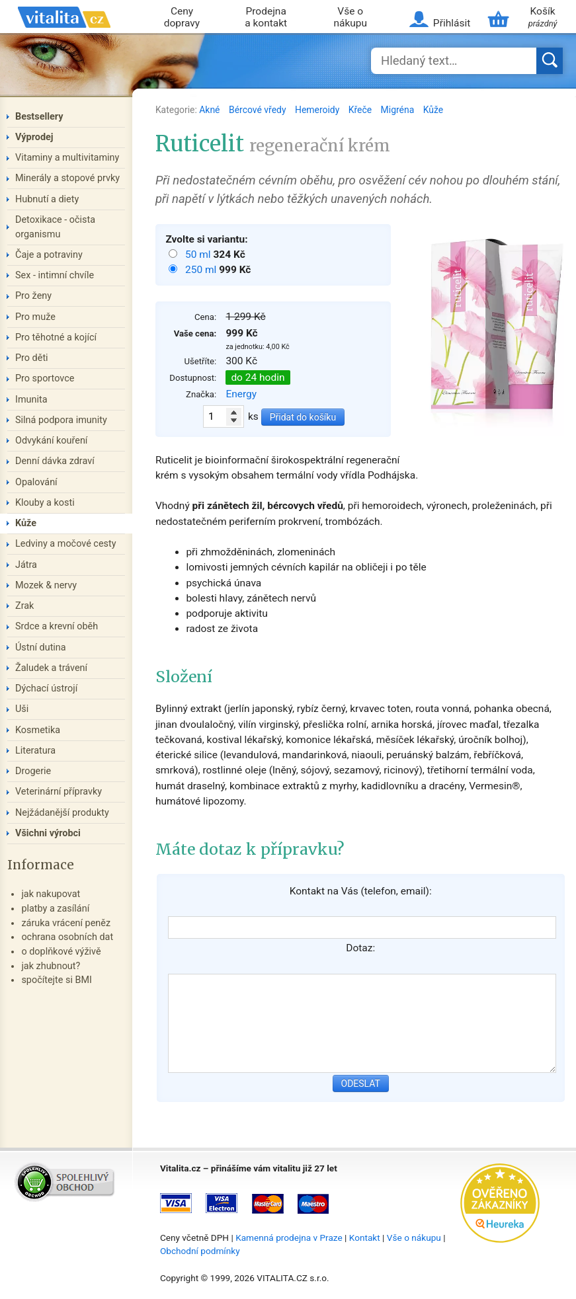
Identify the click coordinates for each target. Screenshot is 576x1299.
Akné (210, 109)
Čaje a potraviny (49, 254)
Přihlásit (451, 23)
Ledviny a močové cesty (65, 543)
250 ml (202, 270)
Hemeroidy (318, 109)
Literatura (35, 750)
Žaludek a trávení (51, 668)
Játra (26, 565)
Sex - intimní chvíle (54, 275)
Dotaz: (360, 948)
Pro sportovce (44, 378)
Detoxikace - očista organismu (55, 227)
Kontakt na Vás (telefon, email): (361, 891)
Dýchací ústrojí (46, 688)
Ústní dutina (40, 647)
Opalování (36, 482)
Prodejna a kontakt (266, 17)
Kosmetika (37, 730)
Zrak (24, 605)
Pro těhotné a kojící (56, 337)
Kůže (433, 109)
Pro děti (31, 358)
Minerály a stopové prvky (67, 178)
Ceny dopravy (182, 17)
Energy (241, 394)
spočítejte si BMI (56, 980)
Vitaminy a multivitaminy (67, 157)
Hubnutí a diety (47, 199)
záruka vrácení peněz (65, 923)
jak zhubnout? (50, 966)
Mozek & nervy (46, 585)
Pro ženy (33, 295)
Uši (21, 709)
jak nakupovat (50, 894)
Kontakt (364, 1237)
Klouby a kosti (45, 502)
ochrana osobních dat (67, 937)
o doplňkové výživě (61, 951)
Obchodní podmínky (200, 1250)
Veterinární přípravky (58, 791)
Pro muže (35, 317)
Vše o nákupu (350, 17)
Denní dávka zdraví (55, 461)
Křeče (361, 109)
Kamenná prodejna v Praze (289, 1237)
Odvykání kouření (51, 440)
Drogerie (33, 771)
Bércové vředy (258, 109)
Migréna (399, 109)
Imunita (31, 399)
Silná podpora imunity (61, 420)
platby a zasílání (55, 908)
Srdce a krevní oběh (56, 626)
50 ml (199, 254)
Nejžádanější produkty (62, 812)
